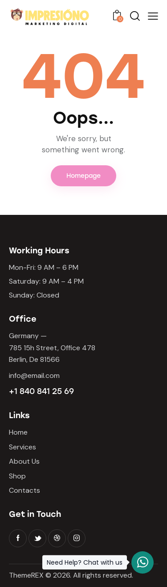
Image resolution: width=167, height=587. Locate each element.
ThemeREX (26, 575)
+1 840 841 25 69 (41, 391)
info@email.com (34, 375)
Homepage (83, 176)
